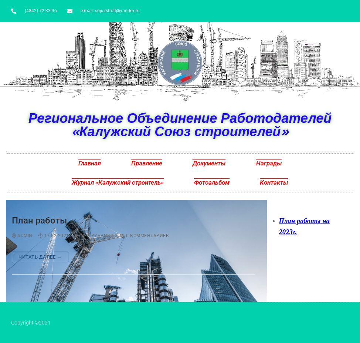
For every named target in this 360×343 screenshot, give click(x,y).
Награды (269, 163)
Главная (89, 163)
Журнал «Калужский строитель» (118, 182)
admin (22, 235)
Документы (209, 163)
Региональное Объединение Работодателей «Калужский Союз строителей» (180, 124)
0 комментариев (144, 235)
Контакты (274, 182)
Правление (146, 163)
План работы (39, 220)
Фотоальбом (212, 182)
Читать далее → (40, 257)
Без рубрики (94, 235)
